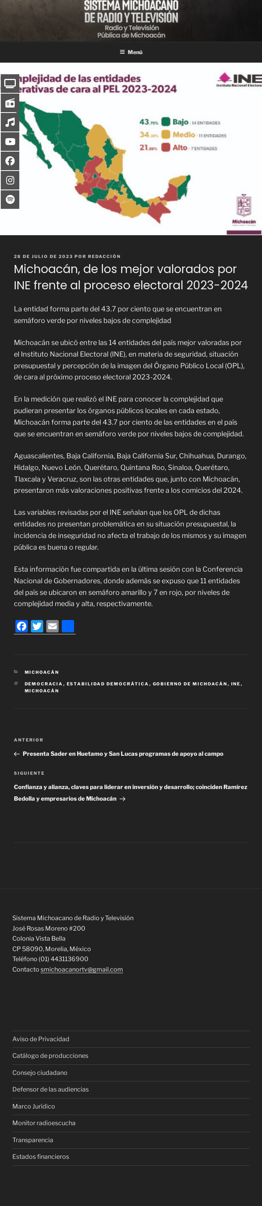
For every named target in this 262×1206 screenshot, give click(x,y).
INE (236, 684)
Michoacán (42, 672)
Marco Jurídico (33, 1106)
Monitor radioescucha (44, 1123)
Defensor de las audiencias (50, 1089)
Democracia (44, 684)
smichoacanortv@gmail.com (82, 969)
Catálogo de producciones (50, 1055)
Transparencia (32, 1140)
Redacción (104, 256)
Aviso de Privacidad (40, 1039)
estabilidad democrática (108, 684)
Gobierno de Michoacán (190, 684)
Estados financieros (40, 1156)
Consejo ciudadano (40, 1072)
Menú (131, 52)
